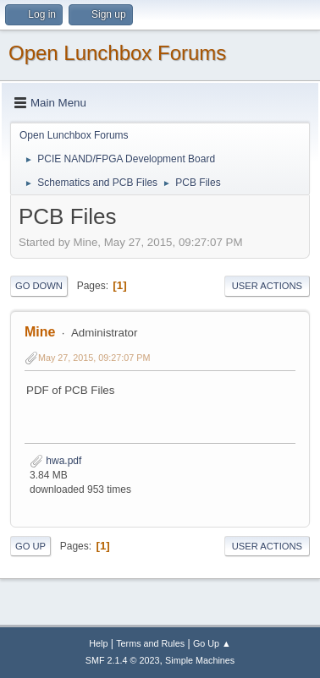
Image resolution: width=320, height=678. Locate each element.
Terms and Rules (150, 643)
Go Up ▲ (212, 643)
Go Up (30, 546)
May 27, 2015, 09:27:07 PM (94, 358)
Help (98, 643)
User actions (267, 286)
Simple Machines (199, 660)
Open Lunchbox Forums (117, 52)
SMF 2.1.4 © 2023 (123, 660)
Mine (40, 332)
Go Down (39, 286)
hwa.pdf (55, 461)
